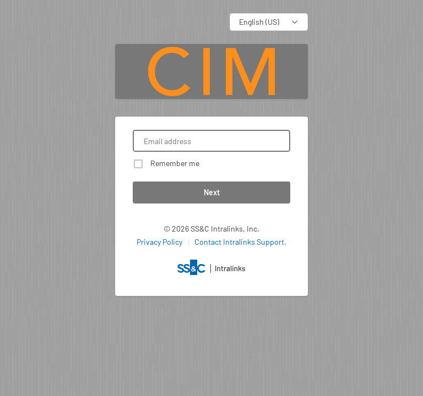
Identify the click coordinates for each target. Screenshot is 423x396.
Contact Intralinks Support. (240, 241)
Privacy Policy (159, 241)
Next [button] (212, 192)
